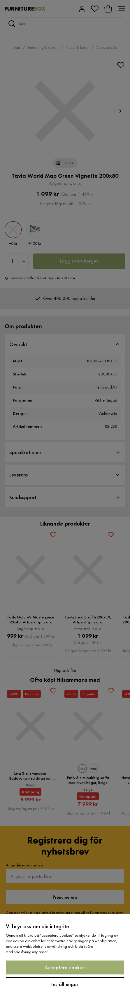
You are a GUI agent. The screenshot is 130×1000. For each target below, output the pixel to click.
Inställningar (64, 984)
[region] (65, 957)
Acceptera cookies (65, 967)
